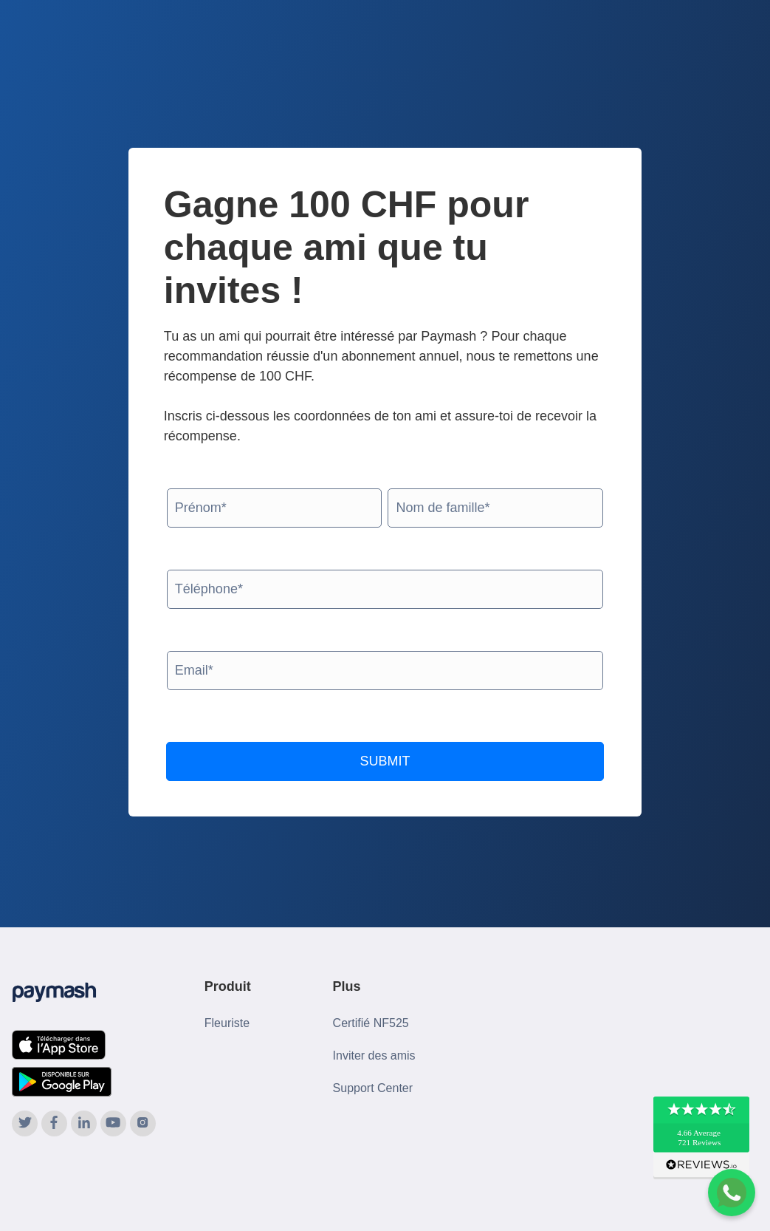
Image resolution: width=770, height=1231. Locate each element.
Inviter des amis (374, 1055)
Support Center (373, 1088)
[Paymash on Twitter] (25, 1123)
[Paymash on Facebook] (54, 1123)
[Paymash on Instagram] (143, 1123)
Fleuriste (227, 1023)
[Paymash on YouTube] (113, 1123)
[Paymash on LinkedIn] (84, 1123)
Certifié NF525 (371, 1023)
